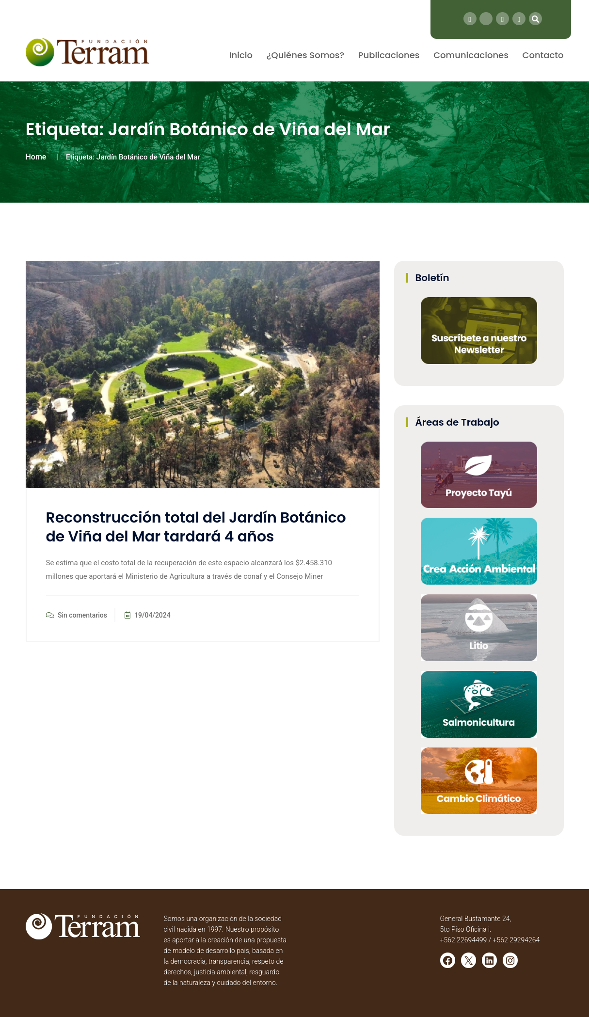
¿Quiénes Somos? (305, 55)
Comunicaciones (471, 55)
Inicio (241, 55)
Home (36, 156)
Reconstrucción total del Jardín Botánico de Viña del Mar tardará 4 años (196, 527)
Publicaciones (389, 55)
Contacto (543, 55)
